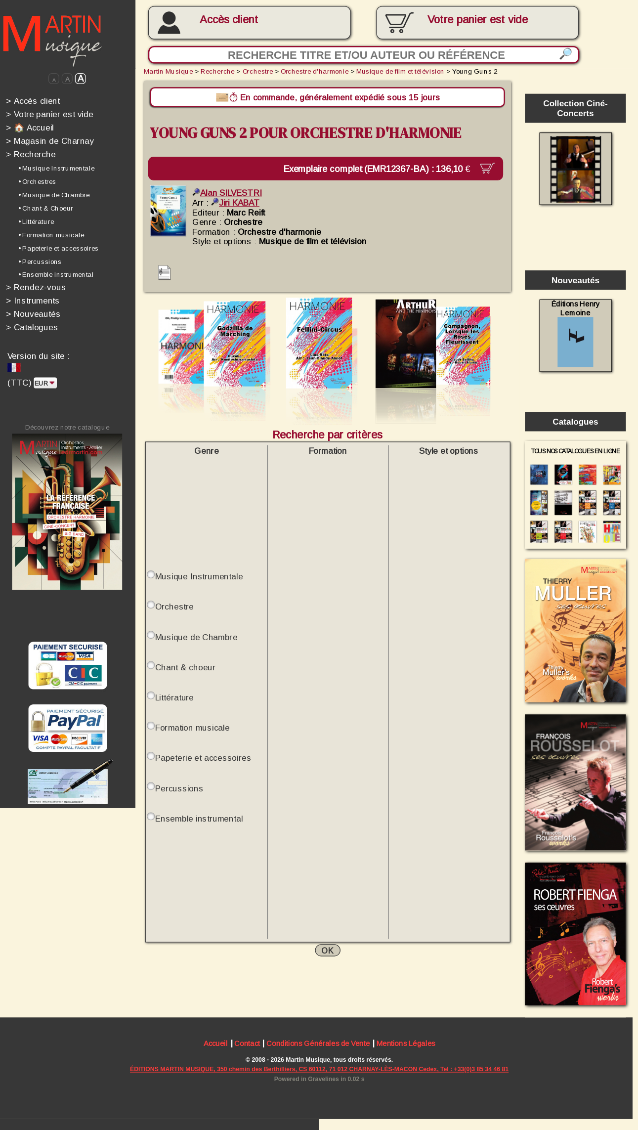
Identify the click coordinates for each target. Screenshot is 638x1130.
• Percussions (40, 261)
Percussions (179, 788)
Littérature (174, 697)
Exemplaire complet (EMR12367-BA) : (384, 168)
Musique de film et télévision (400, 71)
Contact (246, 1044)
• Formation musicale (51, 234)
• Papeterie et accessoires (58, 248)
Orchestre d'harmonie (314, 71)
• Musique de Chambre (53, 195)
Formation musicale (192, 727)
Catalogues (32, 327)
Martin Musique (168, 71)
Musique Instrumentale (199, 576)
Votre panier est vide (49, 114)
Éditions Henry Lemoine (576, 333)
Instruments (33, 300)
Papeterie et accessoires (203, 758)
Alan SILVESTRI (227, 193)
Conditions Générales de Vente (318, 1044)
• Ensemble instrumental (56, 274)
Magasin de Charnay (49, 141)
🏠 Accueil (30, 127)
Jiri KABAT (235, 202)
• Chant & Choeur (45, 208)
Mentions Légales (406, 1044)
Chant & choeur (185, 667)
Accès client (229, 19)
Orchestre (258, 71)
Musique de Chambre (196, 637)
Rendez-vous (36, 287)
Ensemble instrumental (199, 818)
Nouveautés (33, 314)
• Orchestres (37, 181)
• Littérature (36, 221)
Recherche (30, 154)
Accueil (216, 1044)
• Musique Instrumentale (56, 168)
